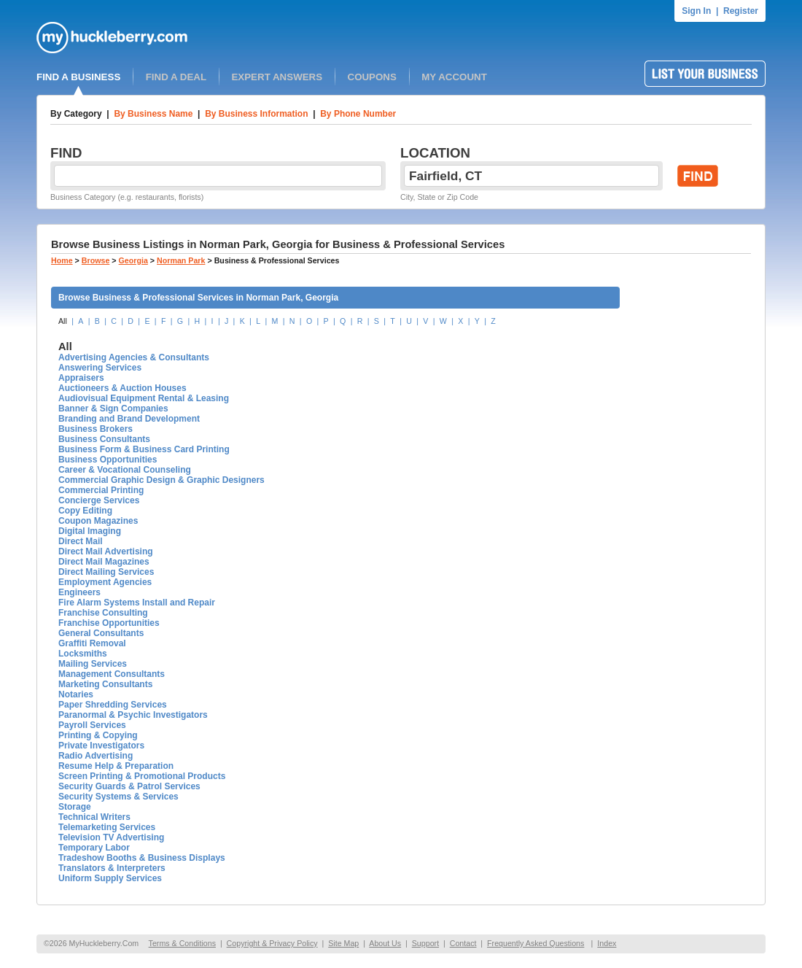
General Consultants (101, 633)
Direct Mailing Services (106, 572)
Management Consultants (111, 674)
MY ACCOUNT (454, 76)
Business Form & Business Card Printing (144, 449)
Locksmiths (82, 653)
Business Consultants (104, 439)
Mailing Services (92, 664)
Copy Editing (85, 511)
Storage (74, 807)
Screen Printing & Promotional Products (141, 776)
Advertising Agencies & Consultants (133, 357)
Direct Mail (80, 541)
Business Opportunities (107, 459)
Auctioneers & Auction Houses (122, 388)
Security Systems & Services (118, 796)
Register (740, 11)
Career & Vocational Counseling (124, 470)
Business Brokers (95, 429)
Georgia (133, 260)
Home (62, 260)
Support (425, 943)
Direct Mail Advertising (105, 551)
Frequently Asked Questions (535, 943)
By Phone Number (358, 114)
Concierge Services (98, 500)
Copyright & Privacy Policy (272, 943)
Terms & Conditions (182, 943)
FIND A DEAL (176, 76)
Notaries (75, 694)
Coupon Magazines (98, 521)
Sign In (696, 11)
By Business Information (256, 114)
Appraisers (81, 378)
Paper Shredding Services (112, 705)
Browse (96, 260)
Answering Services (99, 368)
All (62, 321)
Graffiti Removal (92, 643)
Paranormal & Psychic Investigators (133, 715)
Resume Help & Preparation (116, 766)
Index (606, 943)
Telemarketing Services (106, 827)
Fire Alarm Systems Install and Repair (136, 602)
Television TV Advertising (111, 837)
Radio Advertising (95, 756)
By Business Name (153, 114)
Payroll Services (92, 725)
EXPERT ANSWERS (276, 76)
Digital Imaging (89, 531)
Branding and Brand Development (129, 419)
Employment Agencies (105, 582)
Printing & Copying (98, 735)
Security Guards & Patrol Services (129, 786)
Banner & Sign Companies (113, 408)
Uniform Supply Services (110, 878)
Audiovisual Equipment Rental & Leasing (143, 398)
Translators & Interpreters (112, 868)
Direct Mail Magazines (103, 562)
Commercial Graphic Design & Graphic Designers (161, 480)
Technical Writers (94, 817)
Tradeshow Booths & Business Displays (141, 858)
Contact (463, 943)
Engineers (79, 592)
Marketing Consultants (105, 684)
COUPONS (372, 76)
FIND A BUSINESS (78, 76)
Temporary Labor (94, 848)
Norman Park (181, 260)
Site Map (343, 943)
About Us (385, 943)
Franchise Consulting (103, 613)
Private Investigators (101, 745)
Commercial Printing (101, 490)
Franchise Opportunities (109, 623)
